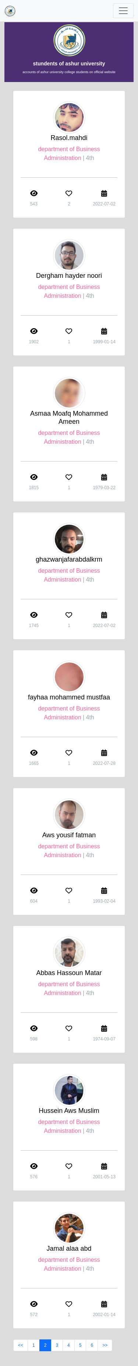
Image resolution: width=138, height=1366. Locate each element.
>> (104, 1345)
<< (20, 1345)
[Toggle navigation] (123, 10)
